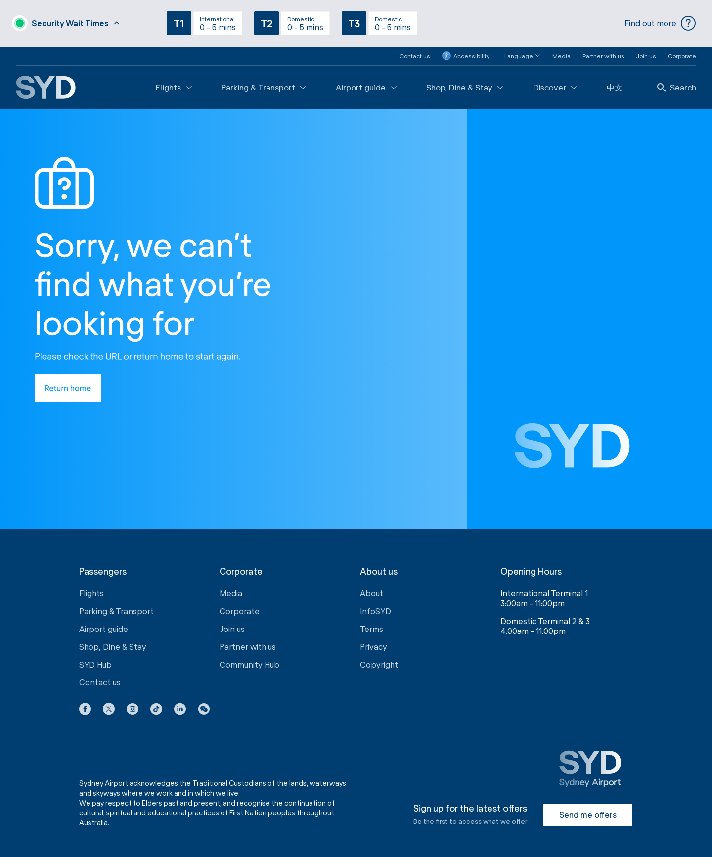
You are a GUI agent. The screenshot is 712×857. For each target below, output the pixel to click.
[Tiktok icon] (156, 707)
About (371, 590)
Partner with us (603, 52)
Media (561, 52)
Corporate (682, 52)
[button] (516, 52)
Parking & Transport (264, 84)
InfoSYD (375, 608)
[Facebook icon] (85, 707)
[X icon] (109, 707)
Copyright (379, 661)
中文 (615, 84)
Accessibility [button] (466, 52)
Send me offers (588, 811)
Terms (371, 626)
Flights (174, 84)
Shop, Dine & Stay (464, 84)
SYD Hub (95, 661)
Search (676, 84)
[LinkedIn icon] (180, 707)
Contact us (415, 52)
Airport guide (366, 84)
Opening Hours (531, 568)
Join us (646, 52)
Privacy (373, 643)
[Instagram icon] (132, 707)
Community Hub (249, 661)
